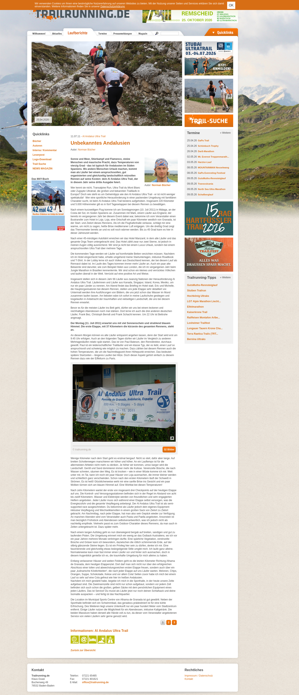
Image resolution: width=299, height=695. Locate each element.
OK (231, 5)
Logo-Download (42, 159)
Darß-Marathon (206, 151)
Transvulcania (205, 183)
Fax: (72, 679)
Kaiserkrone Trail (197, 312)
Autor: (157, 185)
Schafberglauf (205, 194)
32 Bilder (169, 449)
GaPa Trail (203, 140)
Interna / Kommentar (45, 150)
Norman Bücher (86, 149)
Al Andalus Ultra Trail (93, 136)
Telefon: (74, 675)
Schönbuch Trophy (208, 146)
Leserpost (38, 154)
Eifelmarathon (195, 306)
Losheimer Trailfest (198, 323)
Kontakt (189, 679)
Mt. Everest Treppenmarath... (213, 156)
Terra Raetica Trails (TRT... (202, 333)
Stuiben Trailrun (196, 290)
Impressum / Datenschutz (199, 675)
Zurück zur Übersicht (83, 650)
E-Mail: (74, 682)
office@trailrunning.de (95, 682)
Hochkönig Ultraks (198, 296)
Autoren (37, 145)
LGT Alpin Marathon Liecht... (204, 301)
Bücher (37, 141)
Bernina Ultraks (196, 339)
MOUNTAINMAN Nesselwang (213, 167)
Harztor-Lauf (204, 162)
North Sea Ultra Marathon (211, 189)
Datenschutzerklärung (112, 6)
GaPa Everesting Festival (211, 173)
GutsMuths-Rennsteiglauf (212, 178)
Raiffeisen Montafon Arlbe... (203, 317)
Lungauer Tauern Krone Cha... (205, 328)
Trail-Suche (39, 164)
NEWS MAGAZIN (42, 168)
